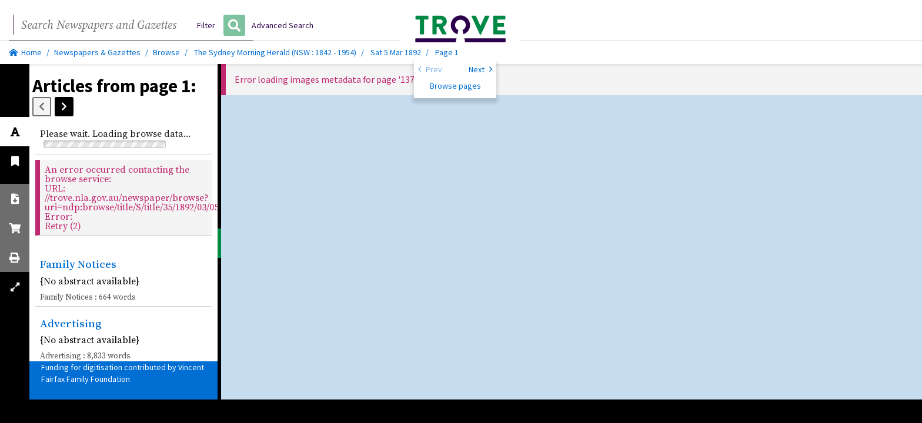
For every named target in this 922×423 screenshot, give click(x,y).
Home (25, 52)
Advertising (71, 323)
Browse (166, 52)
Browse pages (455, 85)
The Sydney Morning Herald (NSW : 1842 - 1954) (275, 52)
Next (480, 69)
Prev (430, 69)
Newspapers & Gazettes (97, 52)
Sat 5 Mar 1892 (396, 52)
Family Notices (78, 263)
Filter (206, 25)
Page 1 (447, 52)
